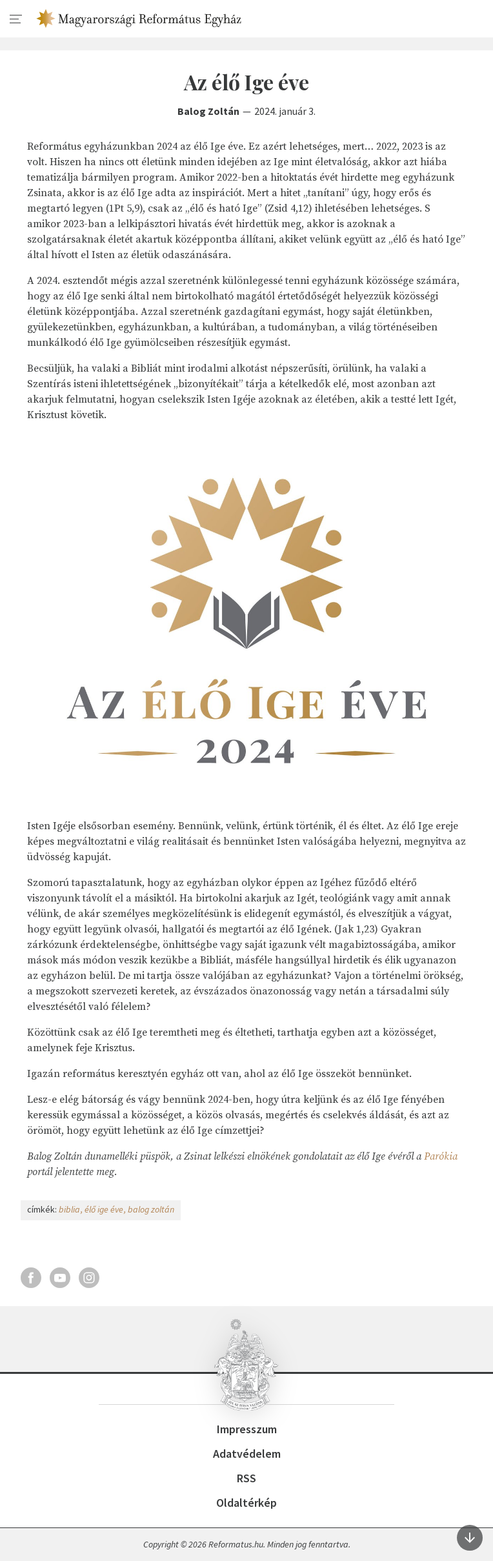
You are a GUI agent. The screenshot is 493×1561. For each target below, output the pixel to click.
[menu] (16, 19)
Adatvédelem (247, 1453)
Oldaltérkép (246, 1502)
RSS (246, 1478)
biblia (69, 1209)
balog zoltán (151, 1209)
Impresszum (247, 1429)
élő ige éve (104, 1209)
